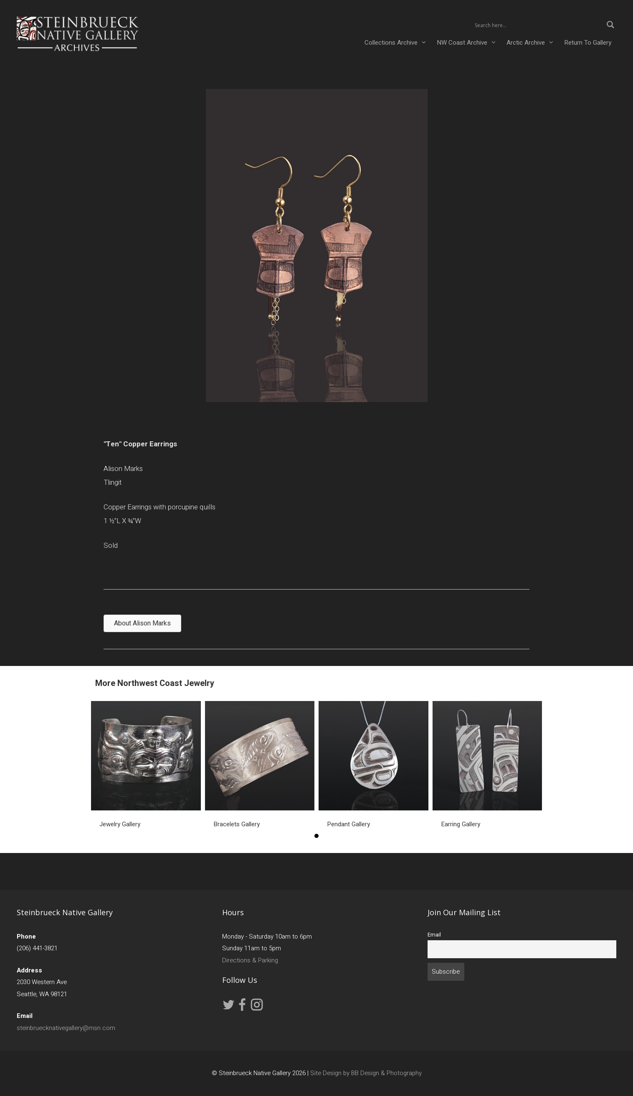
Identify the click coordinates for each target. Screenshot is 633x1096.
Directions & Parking (250, 960)
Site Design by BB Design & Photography (366, 1073)
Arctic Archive (532, 42)
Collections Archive (398, 42)
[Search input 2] (538, 24)
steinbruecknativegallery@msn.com (66, 1028)
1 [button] (316, 836)
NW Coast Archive (469, 42)
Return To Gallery (587, 42)
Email (434, 935)
